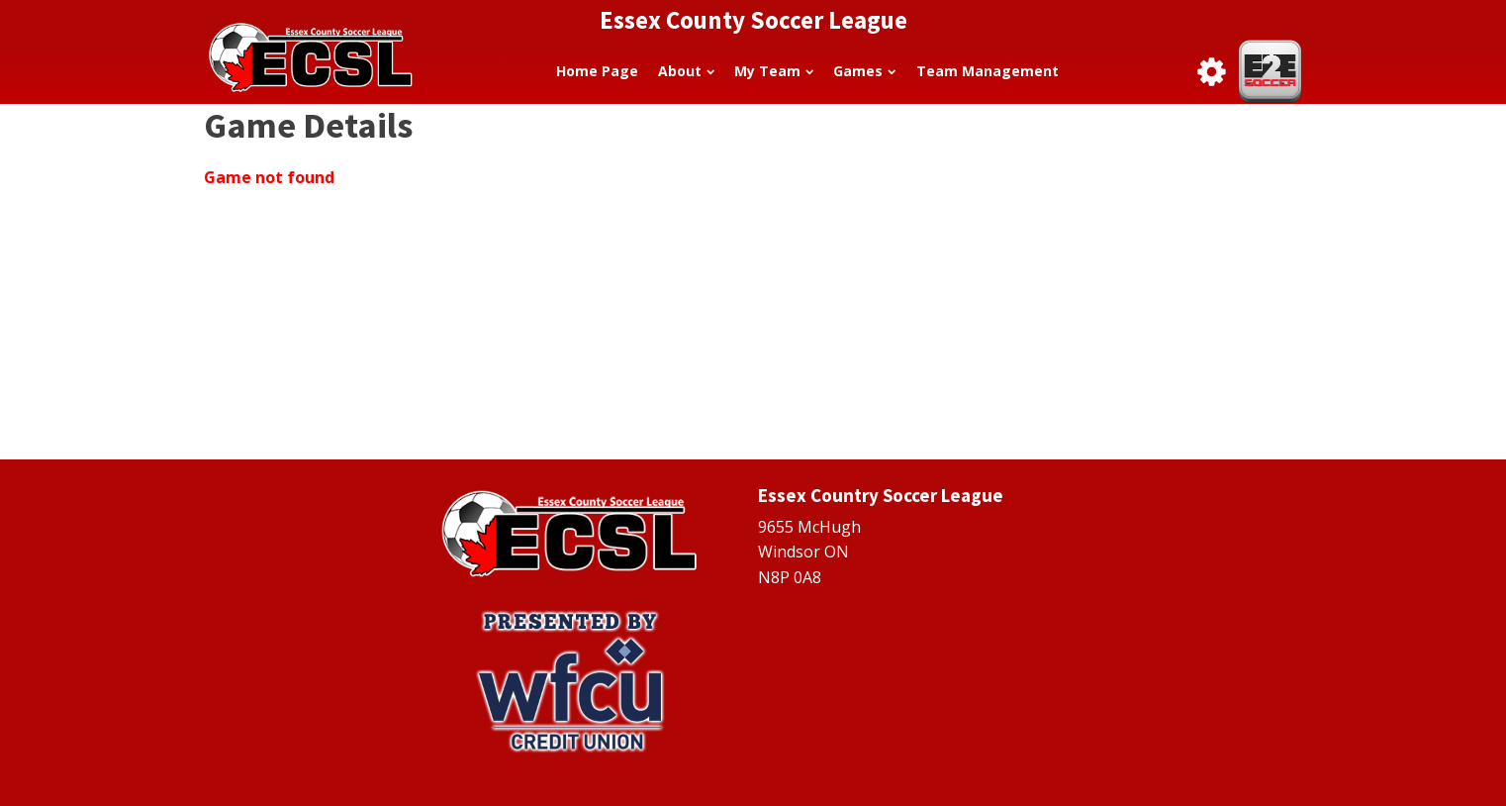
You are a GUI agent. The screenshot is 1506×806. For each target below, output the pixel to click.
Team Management (987, 70)
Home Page (597, 70)
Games (864, 70)
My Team (773, 70)
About (686, 70)
